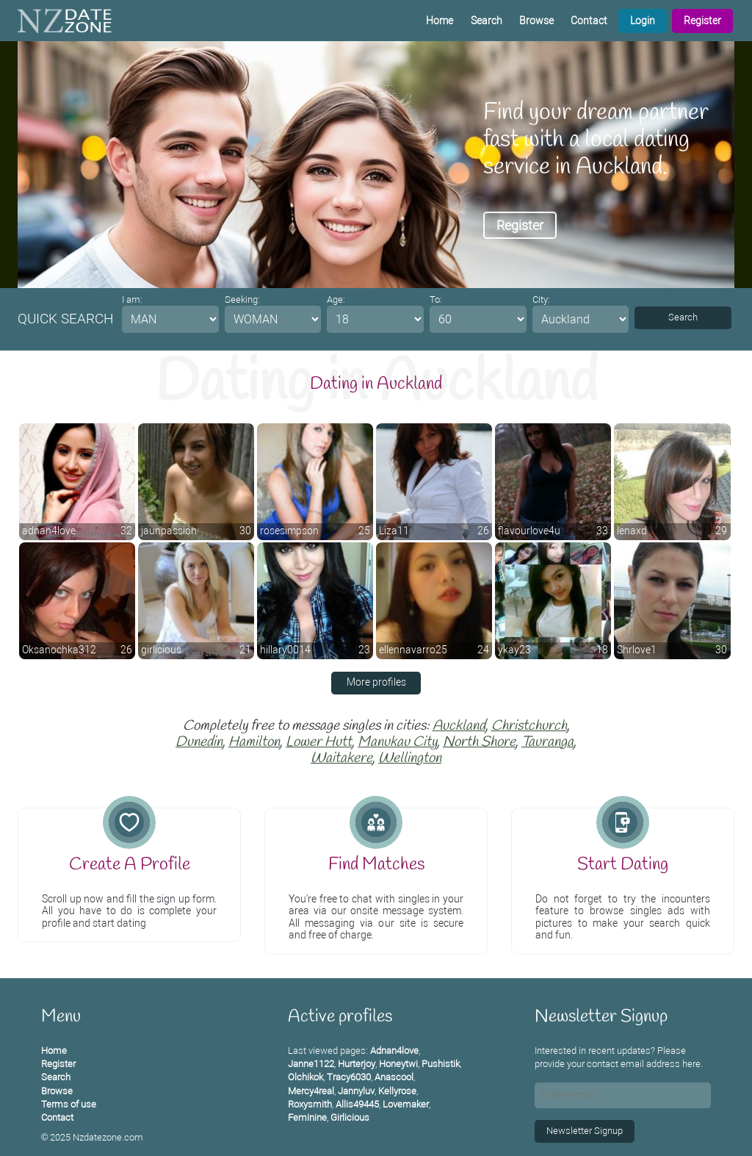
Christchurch (529, 726)
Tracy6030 (349, 1077)
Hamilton (254, 742)
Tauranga (547, 742)
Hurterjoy (356, 1063)
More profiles (376, 682)
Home (439, 21)
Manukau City (397, 742)
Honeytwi (398, 1063)
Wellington (409, 758)
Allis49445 (357, 1104)
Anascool (394, 1077)
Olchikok (305, 1077)
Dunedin (199, 742)
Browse (536, 21)
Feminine (307, 1117)
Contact (589, 21)
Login (642, 21)
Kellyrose (397, 1090)
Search (486, 21)
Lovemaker (406, 1104)
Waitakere (341, 758)
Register (702, 21)
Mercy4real (311, 1090)
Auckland (459, 726)
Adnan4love (394, 1050)
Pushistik (441, 1063)
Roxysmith (310, 1104)
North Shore (479, 742)
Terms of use (68, 1104)
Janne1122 (311, 1063)
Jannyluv (356, 1090)
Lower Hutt (319, 742)
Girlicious (349, 1117)
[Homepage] (65, 20)
